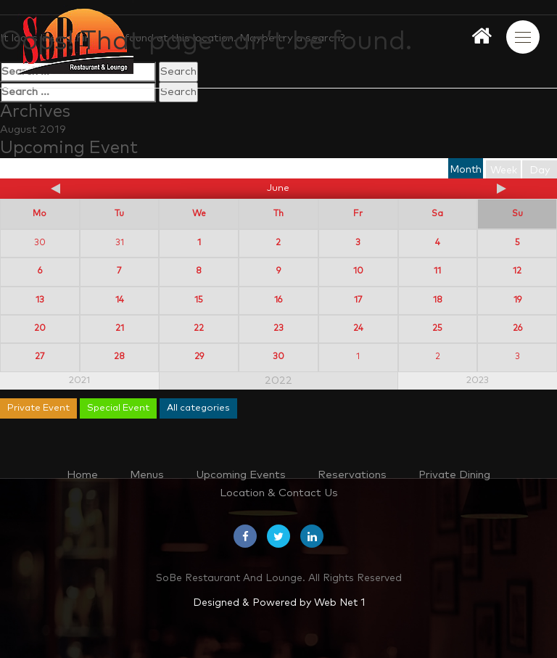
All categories (198, 408)
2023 (477, 380)
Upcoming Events (241, 474)
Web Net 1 (339, 603)
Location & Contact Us (279, 493)
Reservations (352, 474)
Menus (147, 474)
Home (82, 474)
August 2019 (33, 129)
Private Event (38, 408)
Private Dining (454, 474)
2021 (79, 380)
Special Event (118, 408)
